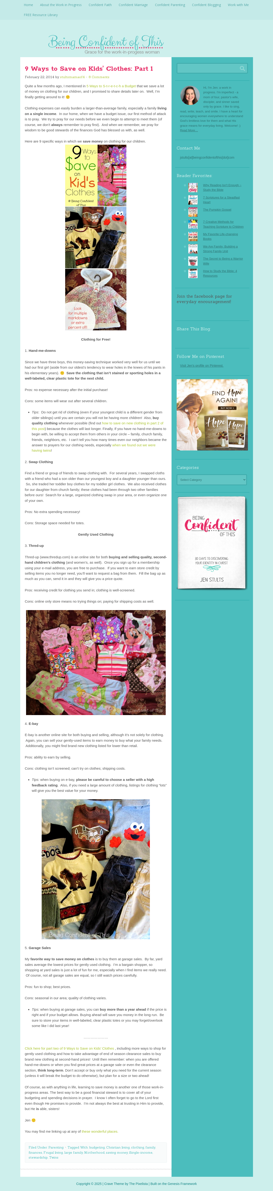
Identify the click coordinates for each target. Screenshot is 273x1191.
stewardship (38, 1157)
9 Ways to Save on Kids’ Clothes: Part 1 (89, 68)
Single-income (140, 1152)
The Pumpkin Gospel (217, 209)
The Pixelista (138, 1183)
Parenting (56, 1147)
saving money (117, 1152)
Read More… (189, 130)
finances (35, 1152)
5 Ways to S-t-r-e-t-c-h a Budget (111, 86)
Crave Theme (114, 1183)
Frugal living (53, 1152)
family (150, 1147)
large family (73, 1152)
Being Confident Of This (136, 43)
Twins (53, 1157)
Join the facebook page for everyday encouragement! (204, 298)
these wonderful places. (100, 1131)
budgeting (97, 1147)
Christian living (118, 1147)
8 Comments (99, 77)
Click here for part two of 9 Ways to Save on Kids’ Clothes (69, 1048)
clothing (137, 1147)
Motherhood (94, 1152)
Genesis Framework (182, 1183)
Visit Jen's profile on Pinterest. (202, 365)
